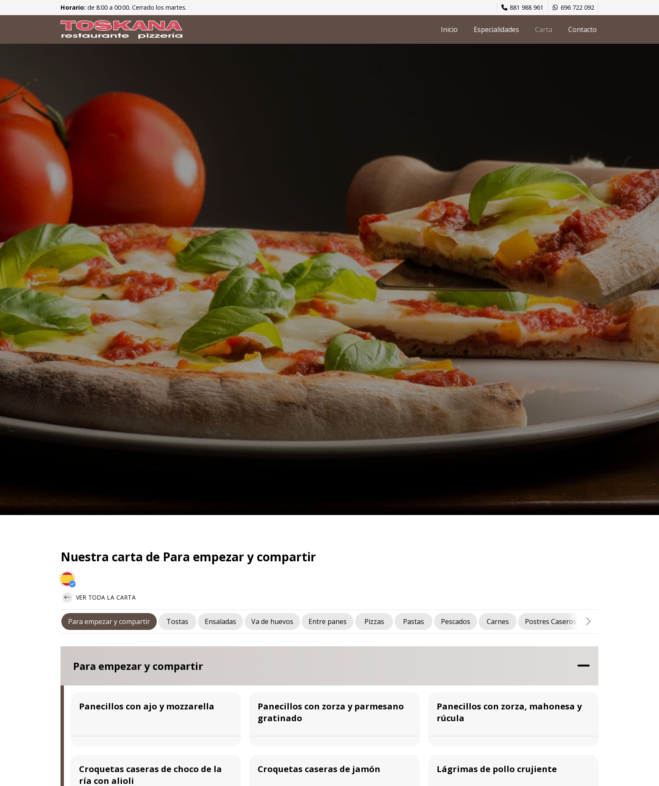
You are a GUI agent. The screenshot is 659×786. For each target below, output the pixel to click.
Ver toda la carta (99, 597)
